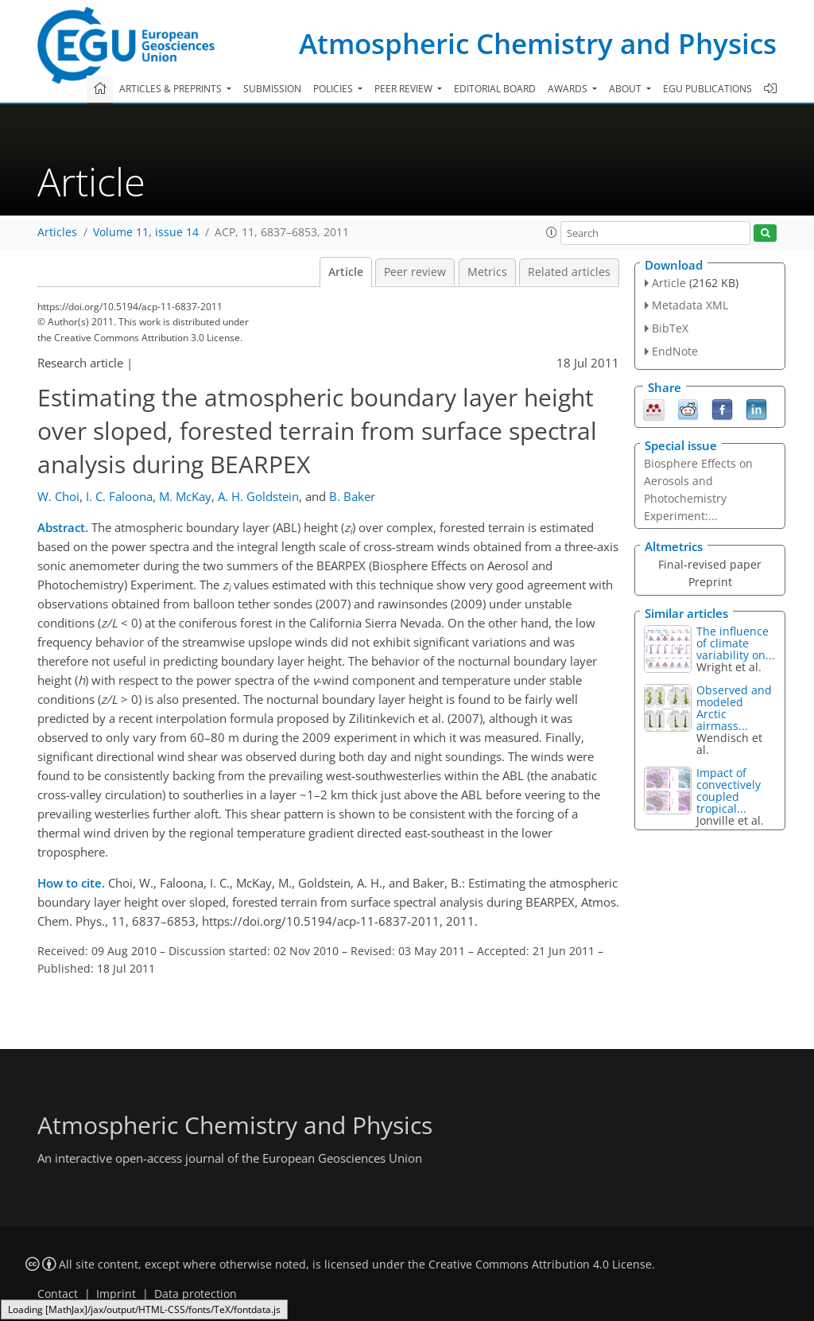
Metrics (487, 272)
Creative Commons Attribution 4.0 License (540, 1264)
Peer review (415, 272)
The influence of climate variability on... (735, 643)
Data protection (195, 1294)
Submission (272, 88)
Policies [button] (334, 88)
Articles (57, 232)
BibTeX (670, 328)
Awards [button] (569, 88)
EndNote (675, 351)
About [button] (626, 88)
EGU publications (707, 88)
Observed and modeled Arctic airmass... (734, 707)
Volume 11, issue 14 (146, 232)
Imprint (116, 1294)
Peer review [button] (404, 88)
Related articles (569, 272)
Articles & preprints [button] (171, 88)
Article (345, 272)
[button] (551, 232)
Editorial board (495, 88)
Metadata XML (690, 305)
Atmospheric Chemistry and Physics (538, 43)
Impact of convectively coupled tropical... (728, 790)
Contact (57, 1294)
